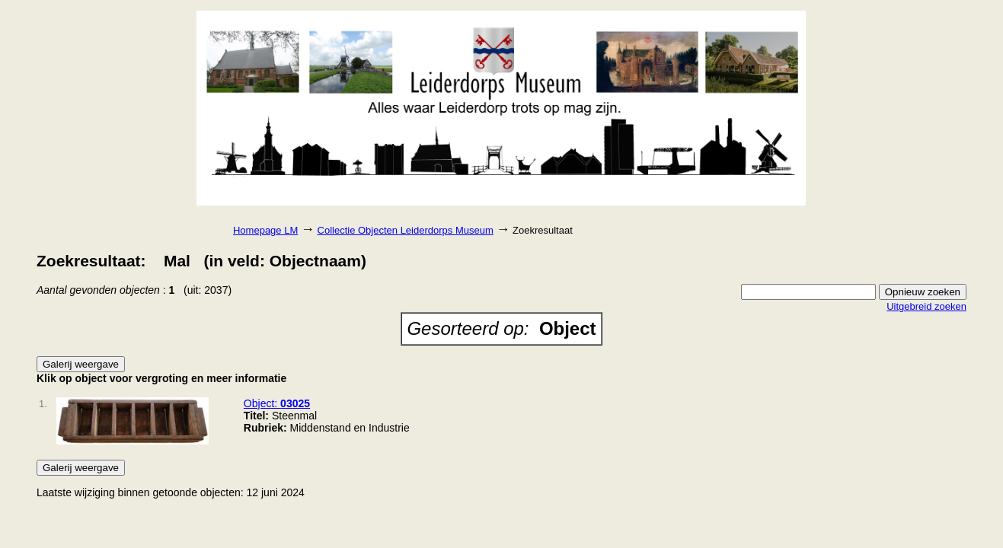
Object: (277, 403)
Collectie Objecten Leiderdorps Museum (406, 230)
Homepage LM (265, 230)
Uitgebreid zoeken (926, 306)
